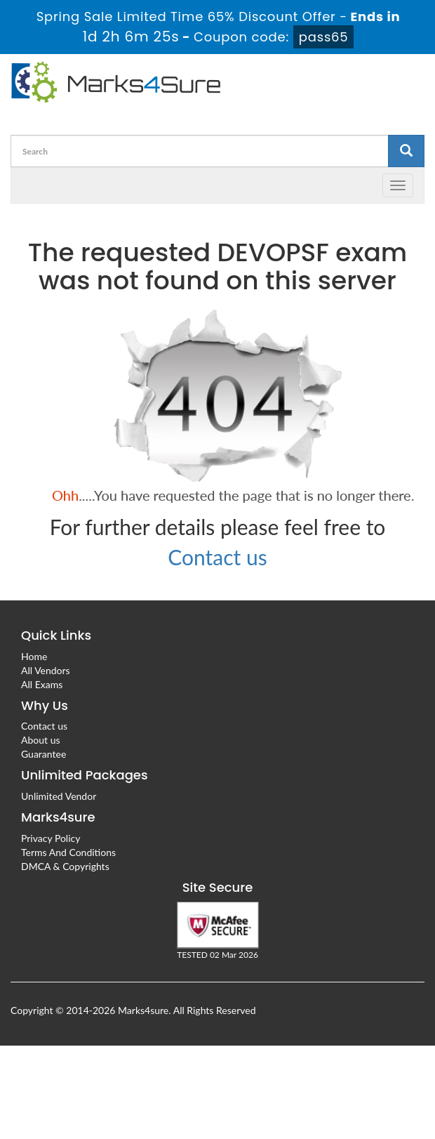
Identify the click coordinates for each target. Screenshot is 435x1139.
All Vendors (45, 670)
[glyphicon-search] (406, 151)
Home (34, 656)
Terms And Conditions (68, 852)
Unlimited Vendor (58, 796)
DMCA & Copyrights (65, 866)
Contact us (217, 557)
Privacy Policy (50, 838)
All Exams (41, 684)
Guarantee (43, 754)
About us (40, 740)
